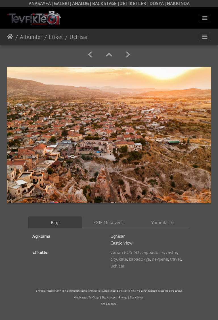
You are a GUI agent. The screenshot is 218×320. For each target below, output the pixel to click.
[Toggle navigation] (205, 18)
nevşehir (160, 259)
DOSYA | (158, 3)
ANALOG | (82, 3)
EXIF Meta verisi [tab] (109, 222)
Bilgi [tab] (55, 222)
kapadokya (139, 259)
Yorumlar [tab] (163, 223)
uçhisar (117, 266)
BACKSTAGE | (106, 3)
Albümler (31, 37)
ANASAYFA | (41, 3)
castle (171, 252)
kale (123, 259)
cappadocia (153, 252)
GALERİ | (63, 3)
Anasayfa (10, 37)
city (113, 259)
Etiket (56, 37)
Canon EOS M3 (125, 252)
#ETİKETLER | (135, 3)
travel (175, 259)
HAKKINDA (178, 3)
